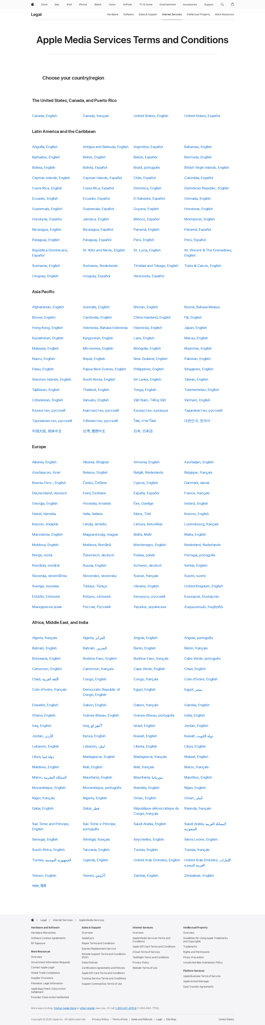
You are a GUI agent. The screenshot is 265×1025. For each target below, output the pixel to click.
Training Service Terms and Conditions (104, 978)
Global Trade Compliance (45, 972)
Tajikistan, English (46, 390)
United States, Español (202, 116)
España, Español (146, 493)
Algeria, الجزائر (94, 638)
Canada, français (96, 116)
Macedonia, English (47, 534)
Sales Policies (90, 962)
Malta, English (195, 534)
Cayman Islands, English (51, 178)
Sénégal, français (96, 839)
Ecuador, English (45, 198)
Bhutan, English (146, 307)
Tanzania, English (96, 850)
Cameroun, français (98, 669)
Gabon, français (146, 705)
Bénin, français (195, 648)
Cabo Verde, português (202, 658)
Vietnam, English (197, 400)
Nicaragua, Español (98, 229)
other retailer (87, 1008)
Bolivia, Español (95, 167)
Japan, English (195, 328)
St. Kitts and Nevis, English (104, 250)
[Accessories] (190, 4)
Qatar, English (43, 808)
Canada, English (44, 116)
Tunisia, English (146, 850)
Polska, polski (144, 555)
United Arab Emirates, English (157, 860)
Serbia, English (195, 565)
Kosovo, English (196, 514)
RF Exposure (38, 943)
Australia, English (96, 307)
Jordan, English (196, 726)
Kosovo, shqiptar (45, 524)
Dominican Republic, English (206, 188)
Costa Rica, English (47, 188)
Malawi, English (196, 757)
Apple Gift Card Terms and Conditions (103, 973)
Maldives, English (45, 767)
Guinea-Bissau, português (154, 715)
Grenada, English (197, 198)
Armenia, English (147, 462)
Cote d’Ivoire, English (201, 679)
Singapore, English (198, 369)
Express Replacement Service (99, 948)
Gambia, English (196, 705)
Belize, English (94, 157)
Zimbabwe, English (199, 875)
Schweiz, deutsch (148, 565)
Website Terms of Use (144, 967)
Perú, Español (195, 240)
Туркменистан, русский (52, 421)
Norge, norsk (42, 555)
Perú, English (144, 240)
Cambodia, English (97, 317)
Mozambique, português (102, 788)
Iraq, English (41, 726)
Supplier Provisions (42, 978)
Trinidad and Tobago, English (156, 266)
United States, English (151, 116)
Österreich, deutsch (98, 555)
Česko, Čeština (95, 483)
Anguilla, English (45, 147)
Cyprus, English (146, 483)
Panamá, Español (197, 229)
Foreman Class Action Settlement (50, 997)
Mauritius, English (198, 777)
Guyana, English (146, 209)
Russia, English (94, 565)
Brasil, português (147, 167)
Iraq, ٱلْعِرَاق (93, 726)
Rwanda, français (197, 808)
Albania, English (44, 462)
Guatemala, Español (98, 209)
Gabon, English (94, 705)
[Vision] (112, 4)
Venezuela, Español (149, 276)
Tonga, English (145, 390)
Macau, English (196, 338)
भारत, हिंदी (39, 886)
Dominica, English (147, 188)
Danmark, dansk (197, 483)
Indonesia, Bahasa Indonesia (105, 328)
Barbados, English (46, 157)
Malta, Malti (143, 534)
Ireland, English (196, 503)
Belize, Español (145, 157)
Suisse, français (146, 576)
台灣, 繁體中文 (94, 431)
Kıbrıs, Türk (142, 514)
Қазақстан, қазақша (151, 410)
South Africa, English (48, 850)
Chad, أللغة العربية (45, 679)
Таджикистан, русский (203, 410)
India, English (194, 715)
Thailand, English (96, 390)
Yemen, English (44, 875)
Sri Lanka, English (147, 379)
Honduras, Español (47, 219)
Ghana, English (43, 715)
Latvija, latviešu (95, 524)
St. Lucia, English (147, 250)
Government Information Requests (50, 962)
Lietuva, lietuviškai (148, 524)
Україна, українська (150, 607)
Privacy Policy (140, 962)
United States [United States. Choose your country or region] (226, 1019)
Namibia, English (146, 788)
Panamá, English (146, 229)
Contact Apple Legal (42, 967)
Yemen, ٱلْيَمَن (94, 875)
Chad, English (195, 669)
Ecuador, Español (96, 198)
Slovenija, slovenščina (49, 576)
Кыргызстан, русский (101, 410)
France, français (197, 493)
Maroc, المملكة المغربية (49, 777)
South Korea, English (99, 379)
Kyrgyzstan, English (98, 338)
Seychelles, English (149, 839)
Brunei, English (43, 317)
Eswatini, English (45, 705)
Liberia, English (145, 746)
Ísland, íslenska (44, 514)
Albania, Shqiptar (96, 462)
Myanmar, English (198, 348)
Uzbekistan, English (47, 400)
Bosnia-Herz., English (49, 483)
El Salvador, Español (149, 198)
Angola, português (198, 638)
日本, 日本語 (143, 431)
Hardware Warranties (43, 932)
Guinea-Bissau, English (101, 715)
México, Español (146, 219)
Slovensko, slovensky (100, 576)
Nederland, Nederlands (202, 545)
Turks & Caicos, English (202, 266)
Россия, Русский (96, 607)
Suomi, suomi (195, 576)
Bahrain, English (44, 648)
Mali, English (92, 767)
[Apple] (32, 4)
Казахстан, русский (48, 410)
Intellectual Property (198, 14)
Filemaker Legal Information (47, 983)
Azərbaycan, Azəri (46, 472)
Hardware (112, 14)
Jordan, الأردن (42, 736)
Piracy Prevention (193, 957)
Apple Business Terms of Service (201, 976)
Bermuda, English (198, 157)
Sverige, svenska (45, 586)
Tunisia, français (197, 850)
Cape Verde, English (149, 669)
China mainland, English (152, 317)
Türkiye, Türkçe (95, 586)
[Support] (209, 4)
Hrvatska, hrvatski (97, 503)
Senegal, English (45, 839)
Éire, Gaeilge (143, 503)
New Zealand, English (150, 359)
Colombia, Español (198, 178)
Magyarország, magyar (100, 534)
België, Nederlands (148, 472)
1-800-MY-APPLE (125, 1008)
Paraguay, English (46, 240)
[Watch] (98, 4)
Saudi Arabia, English (150, 824)
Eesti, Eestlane (94, 493)
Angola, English (145, 638)
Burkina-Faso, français (151, 658)
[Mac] (57, 4)
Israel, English (144, 726)
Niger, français (43, 798)
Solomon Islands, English (51, 379)
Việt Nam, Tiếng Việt (150, 400)
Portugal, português (199, 555)
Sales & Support (148, 14)
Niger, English (195, 788)
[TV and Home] (145, 4)
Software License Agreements (48, 938)
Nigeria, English (95, 798)
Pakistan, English (197, 359)
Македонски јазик (47, 607)
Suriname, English (46, 266)
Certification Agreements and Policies (103, 967)
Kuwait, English (145, 736)
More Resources (224, 14)
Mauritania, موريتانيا (148, 777)
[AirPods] (127, 4)
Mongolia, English (147, 348)
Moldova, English (45, 545)
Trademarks (190, 946)
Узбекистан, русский (100, 421)
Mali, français (144, 767)
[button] (222, 4)
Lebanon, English (45, 746)
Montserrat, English (199, 219)
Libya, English (195, 746)
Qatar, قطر (91, 808)
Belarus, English (95, 472)
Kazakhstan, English (47, 338)
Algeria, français (44, 638)
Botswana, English (46, 658)
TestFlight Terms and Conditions (150, 957)
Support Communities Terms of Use (102, 983)
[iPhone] (83, 4)
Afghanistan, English (48, 307)
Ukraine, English (146, 586)
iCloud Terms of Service (146, 952)
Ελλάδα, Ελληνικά (46, 596)
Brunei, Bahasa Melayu (202, 307)
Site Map (171, 1019)
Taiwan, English (196, 379)
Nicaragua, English (46, 229)
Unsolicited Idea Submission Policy (203, 962)
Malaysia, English (45, 348)
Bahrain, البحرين (95, 648)
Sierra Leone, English (200, 839)
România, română (45, 565)
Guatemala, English (47, 209)
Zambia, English (146, 875)
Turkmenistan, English (201, 390)
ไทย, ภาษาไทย (145, 421)
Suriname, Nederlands (100, 266)
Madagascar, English (99, 757)
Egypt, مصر (193, 689)
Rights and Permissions (196, 952)
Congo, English (94, 679)
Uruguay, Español (96, 276)
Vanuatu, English (96, 400)
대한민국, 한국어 (197, 421)
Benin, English (145, 648)
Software (128, 14)
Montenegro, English (150, 545)
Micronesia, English (98, 348)
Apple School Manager (196, 981)
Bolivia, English (43, 167)
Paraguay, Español (97, 240)
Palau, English (43, 369)
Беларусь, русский (149, 596)
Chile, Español (145, 178)
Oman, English (145, 798)
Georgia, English (45, 503)
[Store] (44, 4)
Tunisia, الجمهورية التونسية (51, 860)
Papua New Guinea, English (104, 369)
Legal (36, 14)
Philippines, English (149, 369)
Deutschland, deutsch (49, 493)
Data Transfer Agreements (198, 986)
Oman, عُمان (193, 798)
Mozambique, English (49, 788)
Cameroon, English (47, 669)
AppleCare (88, 938)
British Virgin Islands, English (206, 167)
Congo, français (146, 679)
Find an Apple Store (65, 1008)
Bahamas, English (198, 147)
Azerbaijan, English (199, 462)
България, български (201, 596)
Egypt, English (145, 689)
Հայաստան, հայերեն (203, 607)
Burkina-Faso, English (100, 658)
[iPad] (69, 4)
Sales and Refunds (141, 1019)
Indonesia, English (148, 328)
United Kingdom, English (203, 586)
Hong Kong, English (47, 328)
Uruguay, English (45, 276)
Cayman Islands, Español (102, 178)
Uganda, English (95, 860)
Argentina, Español (148, 147)
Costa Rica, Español (98, 188)
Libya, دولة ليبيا (43, 757)
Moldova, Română (97, 545)
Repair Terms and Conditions (98, 943)
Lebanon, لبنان (94, 746)
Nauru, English (43, 359)
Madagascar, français (150, 757)
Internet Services (172, 14)
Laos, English (144, 338)
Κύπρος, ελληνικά (97, 596)
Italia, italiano (93, 514)
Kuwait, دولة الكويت (198, 736)
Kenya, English (94, 736)
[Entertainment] (167, 4)
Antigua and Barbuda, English (106, 147)
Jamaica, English (96, 219)
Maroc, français (196, 767)
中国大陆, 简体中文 (46, 431)
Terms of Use (120, 1019)
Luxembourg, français (201, 524)
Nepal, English (94, 359)
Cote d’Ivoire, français (49, 689)
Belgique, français (198, 472)
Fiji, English (193, 317)
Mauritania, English (97, 777)
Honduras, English (198, 209)
